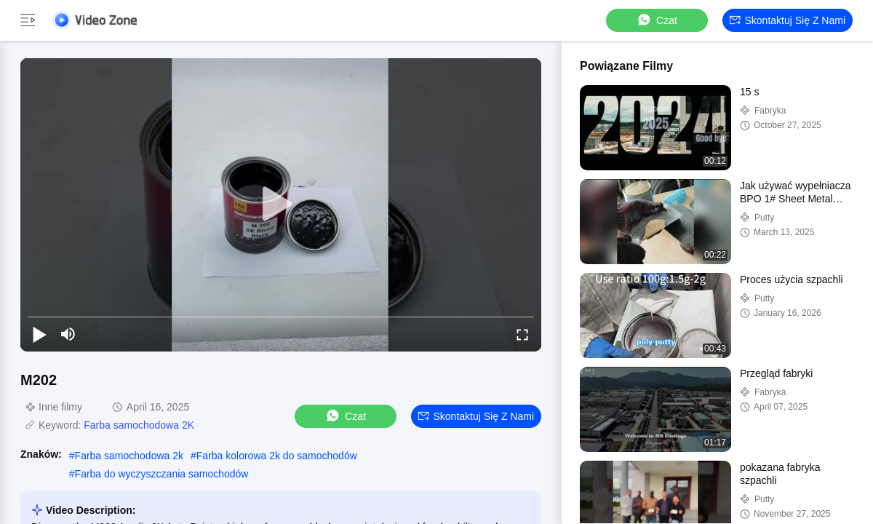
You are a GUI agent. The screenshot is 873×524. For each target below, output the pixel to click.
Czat (656, 20)
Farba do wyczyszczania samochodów (162, 474)
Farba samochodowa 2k (129, 455)
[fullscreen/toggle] (522, 334)
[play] (281, 204)
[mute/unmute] (68, 334)
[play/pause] (39, 334)
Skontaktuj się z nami (788, 20)
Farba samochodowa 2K (139, 425)
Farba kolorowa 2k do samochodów (276, 455)
